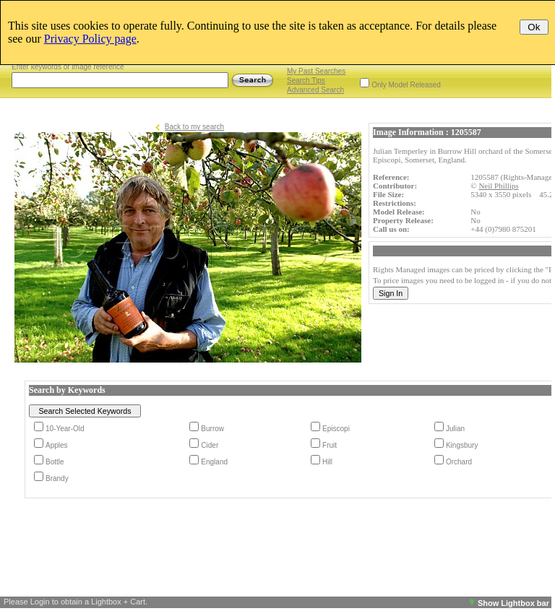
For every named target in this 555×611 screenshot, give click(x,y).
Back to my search (194, 127)
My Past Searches (316, 71)
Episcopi (336, 429)
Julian (455, 429)
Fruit (329, 445)
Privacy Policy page (90, 38)
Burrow (212, 429)
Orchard (459, 462)
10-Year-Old (65, 429)
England (214, 462)
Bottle (55, 462)
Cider (209, 445)
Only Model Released (406, 85)
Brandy (57, 478)
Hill (327, 462)
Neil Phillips (498, 185)
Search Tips (306, 80)
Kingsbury (462, 445)
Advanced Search (315, 90)
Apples (57, 445)
